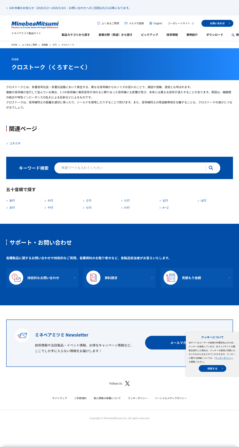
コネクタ (15, 143)
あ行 (12, 200)
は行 (203, 200)
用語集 (44, 44)
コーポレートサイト (181, 23)
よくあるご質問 (110, 23)
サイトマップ (59, 398)
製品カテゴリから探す (76, 34)
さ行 (89, 200)
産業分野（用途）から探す (116, 34)
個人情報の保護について (107, 398)
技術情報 (172, 34)
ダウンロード (214, 34)
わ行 (127, 207)
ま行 (12, 207)
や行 (50, 207)
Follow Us (119, 383)
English (158, 23)
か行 (54, 44)
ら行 (89, 207)
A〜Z (165, 207)
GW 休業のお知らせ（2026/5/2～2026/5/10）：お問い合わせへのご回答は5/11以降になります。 (70, 8)
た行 (127, 200)
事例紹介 (192, 34)
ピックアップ (149, 34)
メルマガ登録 (136, 23)
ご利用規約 (80, 398)
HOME (14, 44)
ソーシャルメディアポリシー (171, 398)
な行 (165, 200)
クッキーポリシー (223, 357)
